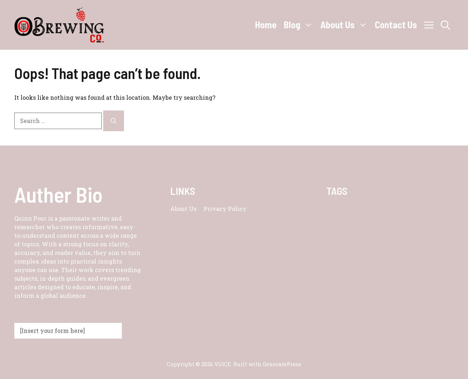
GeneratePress (282, 364)
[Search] (113, 120)
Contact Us (396, 24)
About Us (345, 24)
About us (183, 208)
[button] (445, 24)
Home (266, 24)
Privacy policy (225, 208)
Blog (300, 24)
